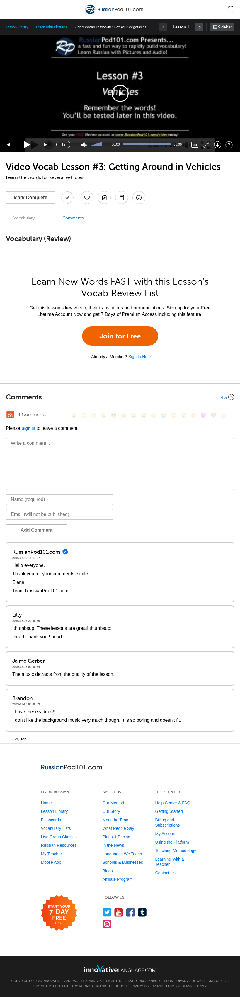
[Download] (217, 144)
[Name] (59, 499)
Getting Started (169, 811)
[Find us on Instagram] (107, 923)
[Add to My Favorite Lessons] (87, 197)
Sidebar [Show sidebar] (225, 27)
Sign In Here (139, 356)
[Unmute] (84, 144)
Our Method (113, 803)
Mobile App (51, 862)
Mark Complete (30, 197)
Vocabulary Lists (56, 828)
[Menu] (9, 9)
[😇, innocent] (173, 415)
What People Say (118, 828)
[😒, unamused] (104, 415)
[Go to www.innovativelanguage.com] (120, 968)
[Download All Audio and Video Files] (138, 197)
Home (46, 803)
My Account (165, 833)
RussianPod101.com (156, 981)
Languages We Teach (122, 853)
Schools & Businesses (123, 862)
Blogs (108, 870)
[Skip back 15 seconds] (9, 144)
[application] (120, 93)
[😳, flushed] (84, 415)
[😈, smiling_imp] (203, 415)
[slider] (96, 144)
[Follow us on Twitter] (107, 912)
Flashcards (51, 820)
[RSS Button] (10, 414)
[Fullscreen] (206, 144)
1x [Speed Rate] (63, 144)
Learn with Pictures (51, 27)
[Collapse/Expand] (120, 397)
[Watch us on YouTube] (118, 912)
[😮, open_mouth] (193, 415)
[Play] (27, 144)
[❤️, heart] (213, 415)
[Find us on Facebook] (130, 912)
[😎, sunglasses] (114, 415)
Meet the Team (116, 820)
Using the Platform (172, 842)
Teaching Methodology (175, 850)
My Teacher (51, 853)
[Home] (114, 13)
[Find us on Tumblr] (142, 912)
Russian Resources (58, 845)
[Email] (59, 514)
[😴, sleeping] (183, 415)
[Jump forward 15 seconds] (45, 144)
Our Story (111, 811)
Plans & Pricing (116, 836)
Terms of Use (216, 981)
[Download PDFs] (121, 197)
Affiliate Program (118, 879)
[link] (199, 27)
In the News (113, 845)
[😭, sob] (163, 415)
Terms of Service (180, 986)
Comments (73, 218)
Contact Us (165, 873)
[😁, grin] (94, 415)
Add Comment (36, 530)
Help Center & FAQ (172, 803)
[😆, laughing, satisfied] (134, 415)
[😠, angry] (124, 415)
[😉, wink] (154, 415)
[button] (230, 9)
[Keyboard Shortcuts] (229, 144)
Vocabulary (24, 218)
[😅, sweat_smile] (144, 415)
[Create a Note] (104, 197)
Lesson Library (17, 27)
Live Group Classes (59, 836)
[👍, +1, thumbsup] (223, 415)
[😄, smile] (74, 415)
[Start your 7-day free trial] (59, 913)
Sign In (28, 428)
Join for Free (120, 336)
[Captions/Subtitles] (194, 144)
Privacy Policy (188, 981)
